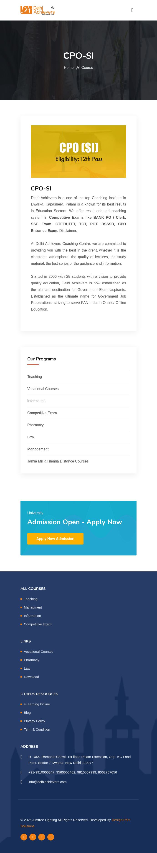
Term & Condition (37, 729)
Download (31, 677)
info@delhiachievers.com (47, 782)
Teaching (34, 377)
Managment (33, 607)
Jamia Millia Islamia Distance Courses (58, 461)
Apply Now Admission (55, 539)
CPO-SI (41, 189)
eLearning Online (37, 704)
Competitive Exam (42, 413)
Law (30, 437)
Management (37, 449)
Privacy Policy (34, 721)
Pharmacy (35, 425)
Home (69, 67)
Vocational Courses (43, 389)
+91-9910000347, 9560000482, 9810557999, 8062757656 (72, 772)
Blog (27, 712)
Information (36, 401)
